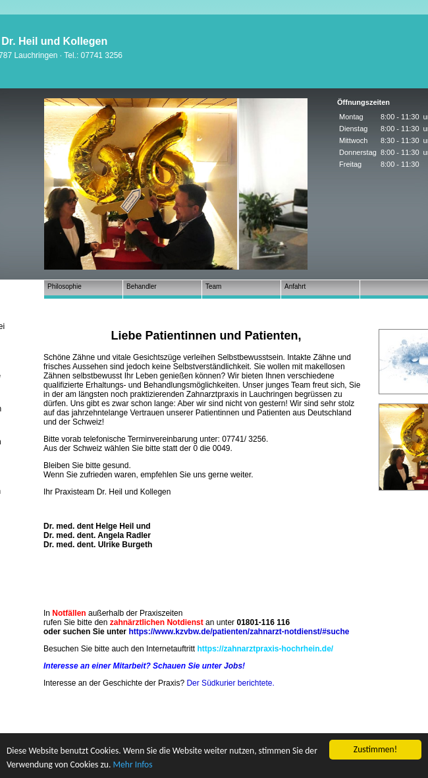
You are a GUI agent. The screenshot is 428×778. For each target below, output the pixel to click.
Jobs (233, 666)
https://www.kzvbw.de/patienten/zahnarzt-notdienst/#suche (238, 631)
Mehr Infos (132, 764)
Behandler (141, 286)
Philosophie (64, 286)
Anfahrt (295, 286)
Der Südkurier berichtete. (230, 683)
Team (213, 286)
